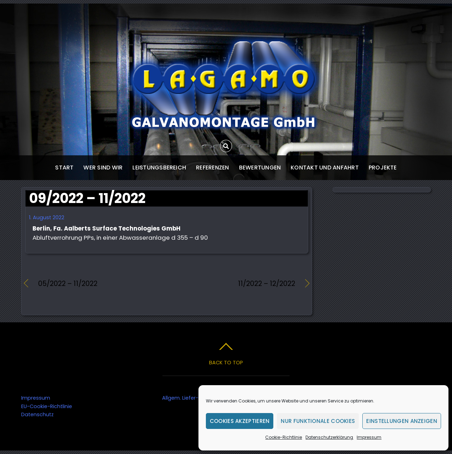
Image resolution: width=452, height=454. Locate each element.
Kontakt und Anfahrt (325, 167)
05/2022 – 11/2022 (67, 283)
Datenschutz (37, 414)
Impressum (369, 437)
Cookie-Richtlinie (283, 437)
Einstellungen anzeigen (401, 421)
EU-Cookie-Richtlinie (46, 406)
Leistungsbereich (159, 167)
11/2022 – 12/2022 (235, 283)
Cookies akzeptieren (240, 421)
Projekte (383, 167)
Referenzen (212, 167)
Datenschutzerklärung (329, 437)
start (64, 167)
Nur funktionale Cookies (318, 421)
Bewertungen (260, 167)
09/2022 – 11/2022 (87, 198)
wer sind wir (103, 167)
